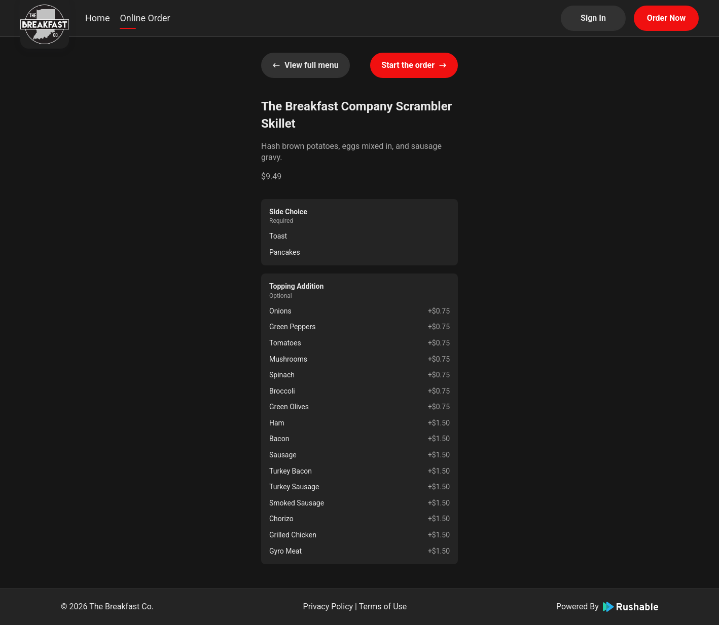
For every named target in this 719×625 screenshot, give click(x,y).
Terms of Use (383, 606)
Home (97, 18)
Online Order (145, 18)
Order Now (666, 18)
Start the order (414, 65)
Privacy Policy (328, 606)
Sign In (593, 18)
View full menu (305, 65)
